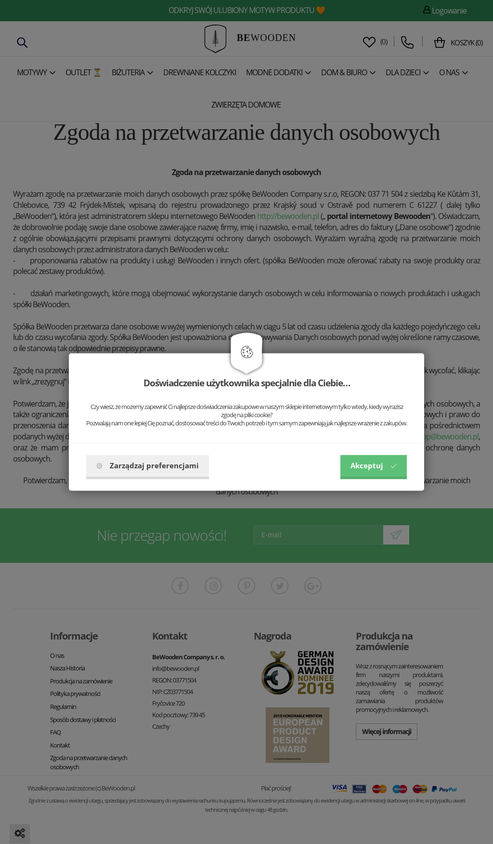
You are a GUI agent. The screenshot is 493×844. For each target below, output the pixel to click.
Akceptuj (373, 466)
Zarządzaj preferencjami (147, 466)
